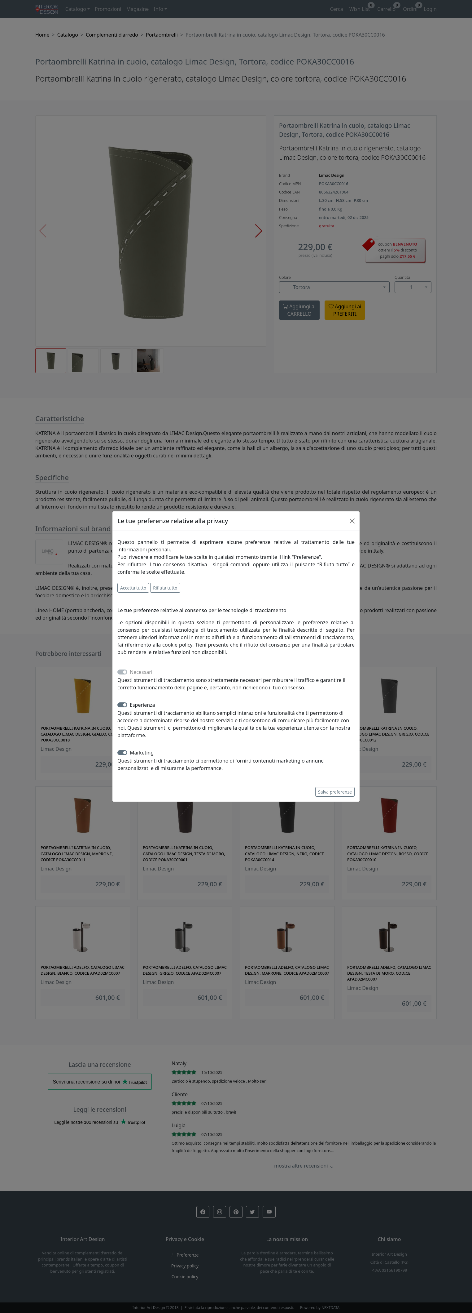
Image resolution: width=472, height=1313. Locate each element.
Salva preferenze (335, 792)
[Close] (352, 521)
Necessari (141, 672)
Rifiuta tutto (165, 588)
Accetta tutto (133, 588)
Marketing (142, 752)
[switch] (122, 704)
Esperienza (142, 704)
